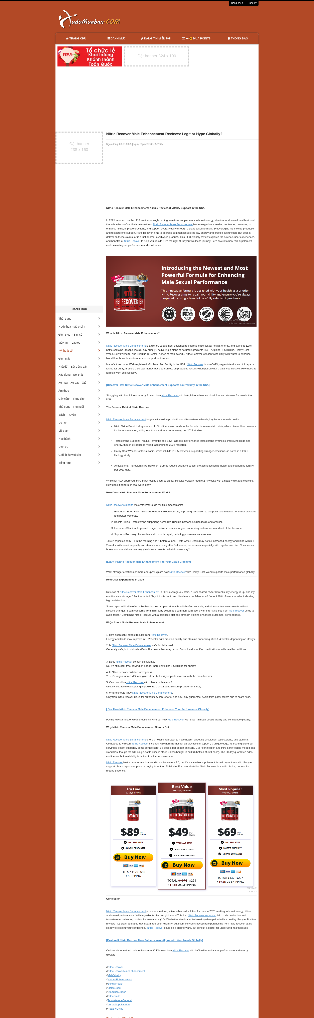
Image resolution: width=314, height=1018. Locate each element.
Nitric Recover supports (119, 504)
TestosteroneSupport (120, 1000)
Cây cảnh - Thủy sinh (79, 398)
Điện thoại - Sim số (79, 334)
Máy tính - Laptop (79, 342)
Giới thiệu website (79, 454)
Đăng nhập (237, 3)
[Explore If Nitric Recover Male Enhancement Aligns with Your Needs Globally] (154, 940)
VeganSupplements (119, 1004)
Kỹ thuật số (79, 350)
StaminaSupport (117, 991)
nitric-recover (236, 610)
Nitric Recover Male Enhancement (173, 224)
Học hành (79, 438)
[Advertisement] (199, 19)
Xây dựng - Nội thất (79, 374)
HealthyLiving (115, 1008)
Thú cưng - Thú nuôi (79, 406)
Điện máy (79, 358)
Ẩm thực (79, 390)
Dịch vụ (79, 446)
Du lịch (79, 422)
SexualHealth (115, 983)
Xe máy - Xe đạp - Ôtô (79, 382)
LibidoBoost (114, 987)
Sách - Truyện (79, 414)
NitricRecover (115, 967)
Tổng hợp (79, 462)
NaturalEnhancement (120, 979)
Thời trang (79, 318)
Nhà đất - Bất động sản (79, 366)
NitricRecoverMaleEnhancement (126, 971)
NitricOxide (114, 996)
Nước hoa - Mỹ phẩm (79, 326)
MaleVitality (114, 975)
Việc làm (79, 430)
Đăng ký (252, 3)
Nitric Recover (132, 240)
